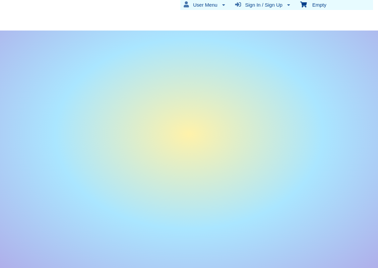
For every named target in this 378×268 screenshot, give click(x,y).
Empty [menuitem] (313, 4)
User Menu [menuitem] (204, 4)
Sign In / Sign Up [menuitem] (262, 4)
